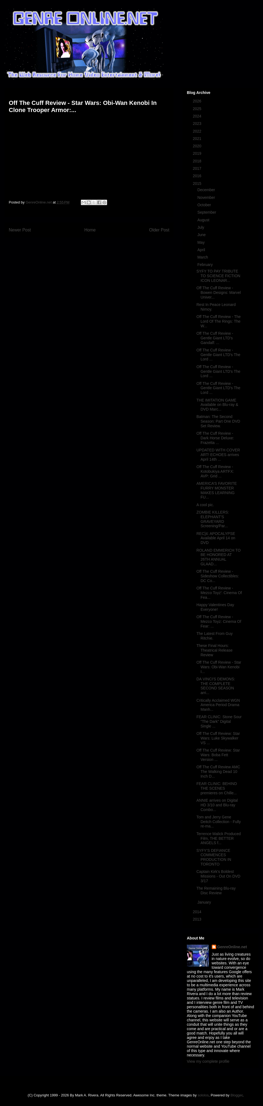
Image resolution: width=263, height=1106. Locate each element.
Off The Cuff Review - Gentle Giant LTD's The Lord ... (218, 355)
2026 (197, 101)
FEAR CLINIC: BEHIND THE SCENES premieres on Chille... (216, 788)
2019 (197, 153)
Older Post (159, 230)
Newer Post (20, 230)
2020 (197, 146)
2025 (197, 109)
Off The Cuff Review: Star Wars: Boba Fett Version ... (218, 755)
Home (90, 230)
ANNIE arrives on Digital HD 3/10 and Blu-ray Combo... (217, 805)
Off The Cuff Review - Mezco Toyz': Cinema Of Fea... (219, 593)
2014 (197, 912)
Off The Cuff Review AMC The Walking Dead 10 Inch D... (218, 771)
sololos (203, 1095)
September (207, 212)
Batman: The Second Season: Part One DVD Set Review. (218, 421)
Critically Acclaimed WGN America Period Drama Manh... (218, 705)
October (204, 205)
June (202, 235)
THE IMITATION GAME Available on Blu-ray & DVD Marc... (217, 405)
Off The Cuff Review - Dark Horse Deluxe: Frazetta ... (215, 438)
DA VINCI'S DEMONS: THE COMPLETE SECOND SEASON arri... (215, 686)
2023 (197, 123)
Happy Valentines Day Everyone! (215, 607)
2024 (197, 116)
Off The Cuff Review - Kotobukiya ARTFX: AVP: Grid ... (215, 471)
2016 (197, 176)
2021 (197, 138)
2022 (197, 131)
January (204, 902)
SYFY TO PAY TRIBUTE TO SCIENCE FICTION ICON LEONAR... (218, 276)
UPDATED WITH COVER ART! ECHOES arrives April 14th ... (218, 455)
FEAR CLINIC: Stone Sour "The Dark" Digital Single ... (219, 721)
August (203, 220)
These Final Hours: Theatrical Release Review (214, 650)
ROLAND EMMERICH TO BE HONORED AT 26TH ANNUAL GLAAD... (218, 557)
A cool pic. (205, 505)
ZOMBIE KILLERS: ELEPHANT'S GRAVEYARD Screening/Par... (212, 519)
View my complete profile (208, 1061)
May (201, 242)
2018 (197, 161)
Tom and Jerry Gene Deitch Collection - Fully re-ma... (218, 822)
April (201, 250)
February (205, 264)
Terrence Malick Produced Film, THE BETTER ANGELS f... (218, 838)
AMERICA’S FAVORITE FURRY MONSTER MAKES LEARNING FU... (216, 490)
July (201, 227)
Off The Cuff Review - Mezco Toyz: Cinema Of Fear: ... (218, 621)
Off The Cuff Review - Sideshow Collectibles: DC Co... (217, 576)
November (206, 197)
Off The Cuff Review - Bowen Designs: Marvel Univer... (218, 292)
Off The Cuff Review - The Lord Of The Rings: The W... (218, 321)
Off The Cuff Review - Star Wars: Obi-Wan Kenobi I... (218, 667)
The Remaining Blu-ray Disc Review (216, 890)
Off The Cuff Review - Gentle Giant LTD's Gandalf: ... (214, 338)
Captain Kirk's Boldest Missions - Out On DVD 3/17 (218, 876)
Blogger (236, 1095)
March (203, 257)
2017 (197, 168)
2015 (197, 183)
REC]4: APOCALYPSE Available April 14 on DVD (215, 538)
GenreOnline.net (232, 947)
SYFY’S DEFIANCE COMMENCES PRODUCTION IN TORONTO (213, 857)
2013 (197, 919)
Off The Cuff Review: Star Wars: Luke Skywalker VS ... (218, 738)
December (206, 190)
